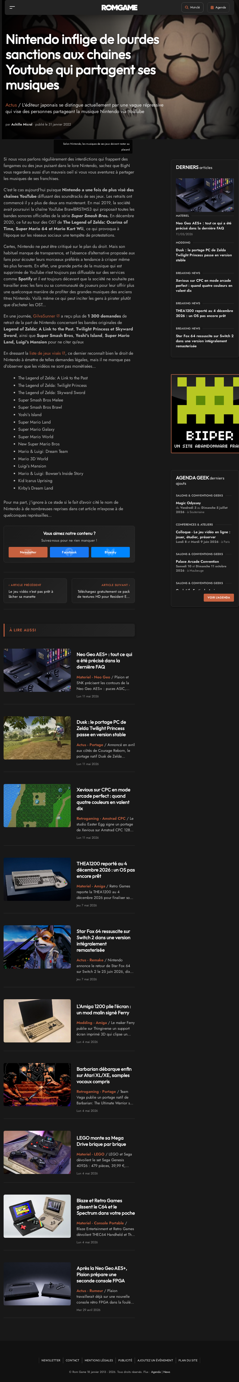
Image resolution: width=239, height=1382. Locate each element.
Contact (72, 1360)
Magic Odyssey (188, 503)
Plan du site (188, 1360)
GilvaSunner (44, 316)
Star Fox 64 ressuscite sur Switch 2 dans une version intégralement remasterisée (103, 940)
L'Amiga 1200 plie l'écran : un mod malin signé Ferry (104, 1009)
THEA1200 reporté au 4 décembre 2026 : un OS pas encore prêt (106, 870)
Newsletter (51, 1360)
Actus (11, 105)
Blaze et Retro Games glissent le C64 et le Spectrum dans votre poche (106, 1206)
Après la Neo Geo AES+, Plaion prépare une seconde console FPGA (102, 1274)
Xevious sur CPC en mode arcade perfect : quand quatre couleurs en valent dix (103, 799)
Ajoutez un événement (155, 1360)
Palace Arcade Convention (197, 561)
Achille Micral (21, 124)
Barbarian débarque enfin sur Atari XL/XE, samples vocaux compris (104, 1075)
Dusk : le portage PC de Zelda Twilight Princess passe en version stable (101, 728)
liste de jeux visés (45, 353)
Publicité (125, 1360)
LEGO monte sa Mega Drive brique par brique (101, 1141)
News (166, 1372)
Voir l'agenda (219, 597)
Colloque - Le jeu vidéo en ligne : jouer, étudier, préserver (203, 534)
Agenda (156, 1372)
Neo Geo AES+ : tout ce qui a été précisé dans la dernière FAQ (104, 660)
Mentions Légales (99, 1360)
